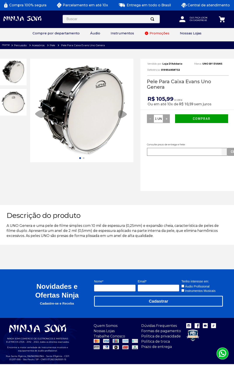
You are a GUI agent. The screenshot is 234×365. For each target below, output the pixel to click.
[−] (150, 112)
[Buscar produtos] (90, 25)
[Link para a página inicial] (5, 38)
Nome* (98, 274)
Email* (142, 274)
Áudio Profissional (195, 279)
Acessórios (38, 38)
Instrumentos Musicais (198, 284)
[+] (166, 112)
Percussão (20, 38)
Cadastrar (158, 294)
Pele (52, 38)
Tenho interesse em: (195, 274)
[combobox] (48, 25)
